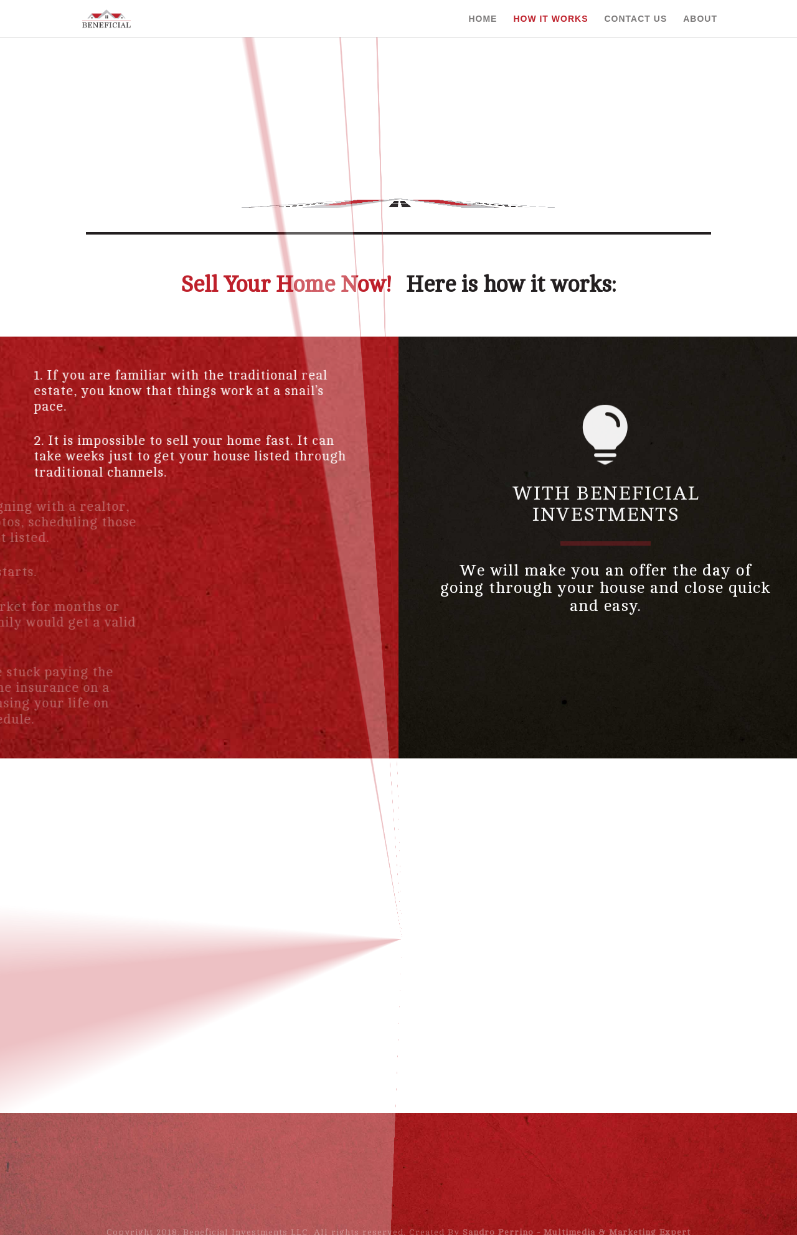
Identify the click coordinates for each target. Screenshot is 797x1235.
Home (482, 18)
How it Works (550, 18)
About (700, 18)
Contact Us (635, 18)
